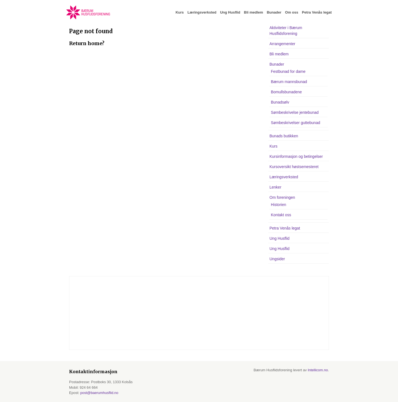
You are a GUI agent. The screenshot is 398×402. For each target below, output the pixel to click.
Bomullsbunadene (286, 92)
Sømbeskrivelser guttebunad (295, 122)
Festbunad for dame (288, 71)
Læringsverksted (201, 12)
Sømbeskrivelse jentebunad (295, 112)
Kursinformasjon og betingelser (296, 156)
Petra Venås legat (317, 12)
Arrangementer (282, 44)
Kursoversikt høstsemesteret (293, 166)
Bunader (274, 12)
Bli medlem (253, 12)
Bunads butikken (283, 136)
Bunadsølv (280, 102)
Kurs (180, 12)
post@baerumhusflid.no (99, 393)
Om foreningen (282, 197)
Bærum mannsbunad (289, 81)
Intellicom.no (318, 370)
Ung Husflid (230, 12)
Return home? (86, 43)
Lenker (275, 187)
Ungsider (277, 259)
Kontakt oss (281, 215)
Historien (278, 204)
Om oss (291, 12)
